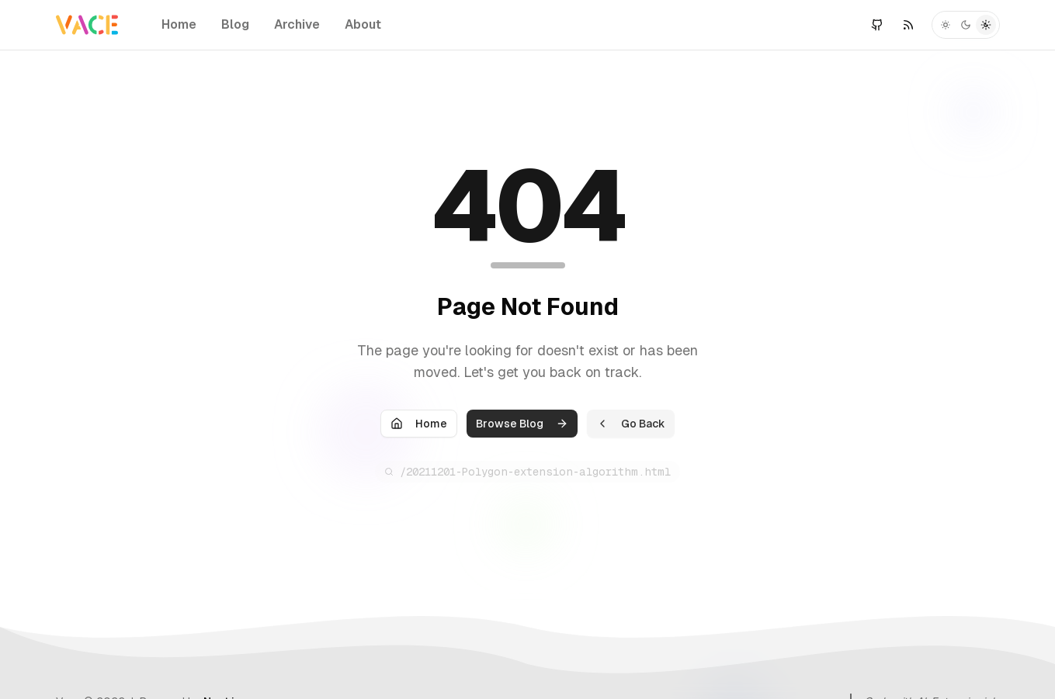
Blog (235, 24)
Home (178, 24)
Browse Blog (522, 425)
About (363, 24)
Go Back (630, 425)
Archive (297, 24)
